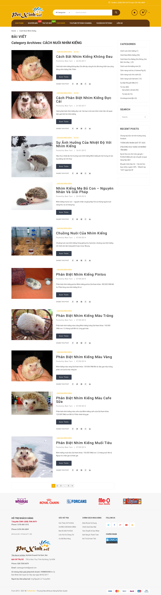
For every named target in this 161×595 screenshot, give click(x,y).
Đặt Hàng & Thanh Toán (91, 535)
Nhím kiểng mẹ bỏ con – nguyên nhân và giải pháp (85, 190)
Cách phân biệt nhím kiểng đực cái (83, 99)
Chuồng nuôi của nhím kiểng (81, 233)
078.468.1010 (23, 525)
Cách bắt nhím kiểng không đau (84, 56)
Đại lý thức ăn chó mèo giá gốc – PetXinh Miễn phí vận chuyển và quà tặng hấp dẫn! (133, 157)
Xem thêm (64, 77)
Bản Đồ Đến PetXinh (66, 531)
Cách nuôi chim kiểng (128, 51)
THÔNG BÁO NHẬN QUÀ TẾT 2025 (132, 143)
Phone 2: (14, 529)
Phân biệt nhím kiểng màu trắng (84, 316)
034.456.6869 (23, 529)
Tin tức (76, 51)
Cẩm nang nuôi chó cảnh (129, 75)
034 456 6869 (140, 3)
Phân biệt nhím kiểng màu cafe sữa (84, 400)
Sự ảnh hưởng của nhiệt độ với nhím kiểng (84, 144)
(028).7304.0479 (30, 522)
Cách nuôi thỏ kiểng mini (129, 66)
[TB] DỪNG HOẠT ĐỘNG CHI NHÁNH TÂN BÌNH (133, 148)
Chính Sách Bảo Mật (89, 527)
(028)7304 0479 (124, 3)
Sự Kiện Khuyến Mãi (127, 83)
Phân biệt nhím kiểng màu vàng (84, 357)
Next (72, 486)
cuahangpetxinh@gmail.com (27, 568)
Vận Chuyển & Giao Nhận (91, 531)
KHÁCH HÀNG (26, 518)
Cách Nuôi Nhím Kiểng (28, 31)
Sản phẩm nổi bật (128, 90)
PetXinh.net (31, 591)
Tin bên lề (125, 94)
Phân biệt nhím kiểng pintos (81, 274)
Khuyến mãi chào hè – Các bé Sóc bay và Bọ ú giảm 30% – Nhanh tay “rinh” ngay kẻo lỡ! (133, 167)
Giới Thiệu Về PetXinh (66, 523)
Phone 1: (14, 525)
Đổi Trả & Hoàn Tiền (89, 539)
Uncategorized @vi (127, 98)
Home (13, 31)
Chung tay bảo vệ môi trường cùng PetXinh (133, 137)
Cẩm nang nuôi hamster (129, 79)
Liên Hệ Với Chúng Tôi (67, 535)
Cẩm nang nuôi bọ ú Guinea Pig (131, 70)
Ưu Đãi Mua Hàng (65, 539)
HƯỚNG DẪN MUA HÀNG (68, 527)
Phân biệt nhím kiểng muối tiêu (84, 443)
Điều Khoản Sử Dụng (89, 523)
